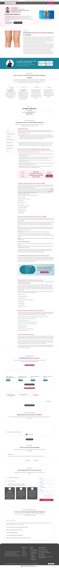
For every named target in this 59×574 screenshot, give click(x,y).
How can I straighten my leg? (11, 539)
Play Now (8, 384)
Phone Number (41, 492)
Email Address (41, 488)
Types (8, 135)
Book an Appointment (18, 22)
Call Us (41, 64)
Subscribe (49, 64)
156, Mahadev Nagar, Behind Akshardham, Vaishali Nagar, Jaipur (45, 564)
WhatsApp (42, 62)
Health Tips (24, 559)
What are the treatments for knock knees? (14, 536)
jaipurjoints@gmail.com (39, 0)
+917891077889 (52, 0)
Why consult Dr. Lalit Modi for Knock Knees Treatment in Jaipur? (18, 544)
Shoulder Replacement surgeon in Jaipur (34, 562)
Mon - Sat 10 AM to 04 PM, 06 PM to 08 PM (11, 0)
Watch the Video (29, 441)
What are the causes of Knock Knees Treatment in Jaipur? (17, 533)
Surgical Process (9, 147)
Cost (7, 155)
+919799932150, (46, 0)
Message (40, 496)
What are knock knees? (10, 526)
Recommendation (10, 149)
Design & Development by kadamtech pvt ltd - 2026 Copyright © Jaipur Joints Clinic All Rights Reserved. (22, 570)
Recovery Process (10, 152)
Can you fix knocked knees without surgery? (14, 541)
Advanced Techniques (10, 138)
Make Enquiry (50, 62)
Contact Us (24, 562)
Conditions (8, 141)
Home (23, 556)
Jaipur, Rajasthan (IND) (30, 0)
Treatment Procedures (10, 144)
